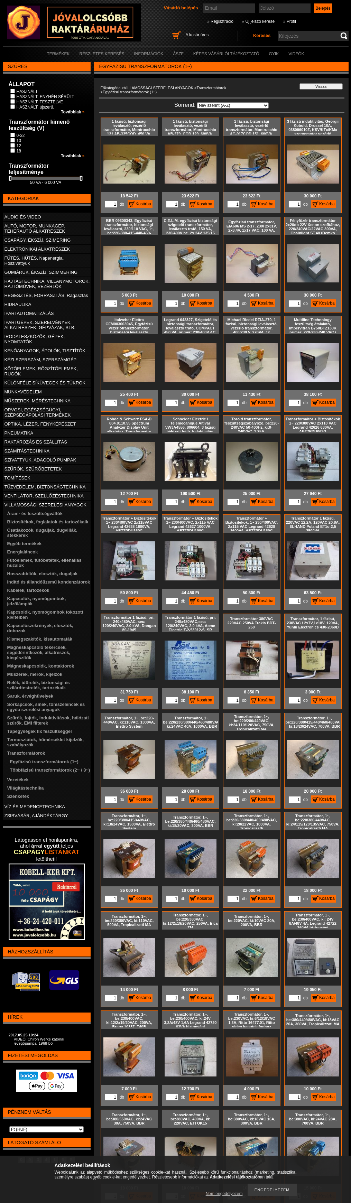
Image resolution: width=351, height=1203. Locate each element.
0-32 (21, 135)
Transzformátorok (211, 88)
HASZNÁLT (27, 91)
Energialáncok (22, 551)
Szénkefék (18, 796)
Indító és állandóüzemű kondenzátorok (48, 582)
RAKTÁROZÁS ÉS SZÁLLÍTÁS (35, 442)
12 (19, 145)
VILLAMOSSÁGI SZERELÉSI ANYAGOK (158, 88)
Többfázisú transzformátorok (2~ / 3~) (50, 770)
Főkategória (111, 88)
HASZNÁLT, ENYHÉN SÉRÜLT (45, 96)
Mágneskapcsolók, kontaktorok (40, 666)
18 (19, 151)
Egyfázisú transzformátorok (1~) (44, 761)
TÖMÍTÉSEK (17, 478)
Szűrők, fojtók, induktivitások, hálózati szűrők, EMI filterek (48, 720)
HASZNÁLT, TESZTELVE (40, 102)
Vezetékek (18, 779)
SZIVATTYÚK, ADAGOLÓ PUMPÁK (40, 460)
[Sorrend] (233, 105)
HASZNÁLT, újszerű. (35, 107)
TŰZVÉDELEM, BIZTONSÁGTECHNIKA (45, 486)
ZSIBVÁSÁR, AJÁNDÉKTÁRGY (36, 815)
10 (19, 140)
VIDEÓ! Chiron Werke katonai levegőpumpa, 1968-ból (39, 1041)
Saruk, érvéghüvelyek (30, 696)
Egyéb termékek (24, 543)
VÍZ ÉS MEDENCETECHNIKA (34, 806)
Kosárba (143, 204)
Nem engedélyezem (224, 1193)
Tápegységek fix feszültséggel (39, 731)
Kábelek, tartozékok (28, 590)
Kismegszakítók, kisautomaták (40, 639)
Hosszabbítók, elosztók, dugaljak (42, 573)
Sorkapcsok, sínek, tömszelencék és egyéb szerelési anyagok (46, 707)
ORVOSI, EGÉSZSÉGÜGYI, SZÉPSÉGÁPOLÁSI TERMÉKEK (37, 412)
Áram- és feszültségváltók (35, 513)
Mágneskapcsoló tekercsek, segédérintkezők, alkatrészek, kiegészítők (39, 652)
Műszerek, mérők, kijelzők (35, 674)
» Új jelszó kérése (258, 21)
